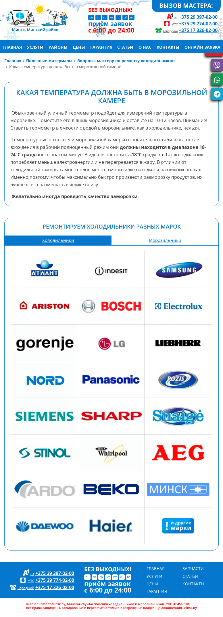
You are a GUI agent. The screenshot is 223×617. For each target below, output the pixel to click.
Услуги (35, 46)
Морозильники (165, 240)
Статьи (125, 46)
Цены (79, 46)
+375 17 (198, 30)
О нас (145, 46)
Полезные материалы (49, 60)
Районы (58, 46)
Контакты (168, 46)
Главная (12, 46)
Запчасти (192, 568)
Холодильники (58, 240)
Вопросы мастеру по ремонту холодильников (126, 60)
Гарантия (101, 46)
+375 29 (198, 17)
